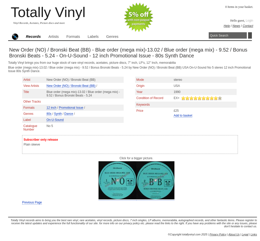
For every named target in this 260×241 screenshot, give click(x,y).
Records (33, 37)
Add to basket (183, 115)
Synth (58, 114)
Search (250, 35)
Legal (245, 234)
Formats (73, 37)
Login (249, 20)
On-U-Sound (54, 120)
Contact (248, 26)
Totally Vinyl (48, 12)
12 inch (51, 107)
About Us (234, 234)
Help (227, 26)
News (236, 26)
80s (48, 114)
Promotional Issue (71, 107)
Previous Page (32, 202)
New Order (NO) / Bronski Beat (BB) (70, 86)
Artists (53, 37)
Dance (68, 114)
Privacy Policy (217, 234)
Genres (112, 37)
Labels (93, 37)
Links (254, 234)
